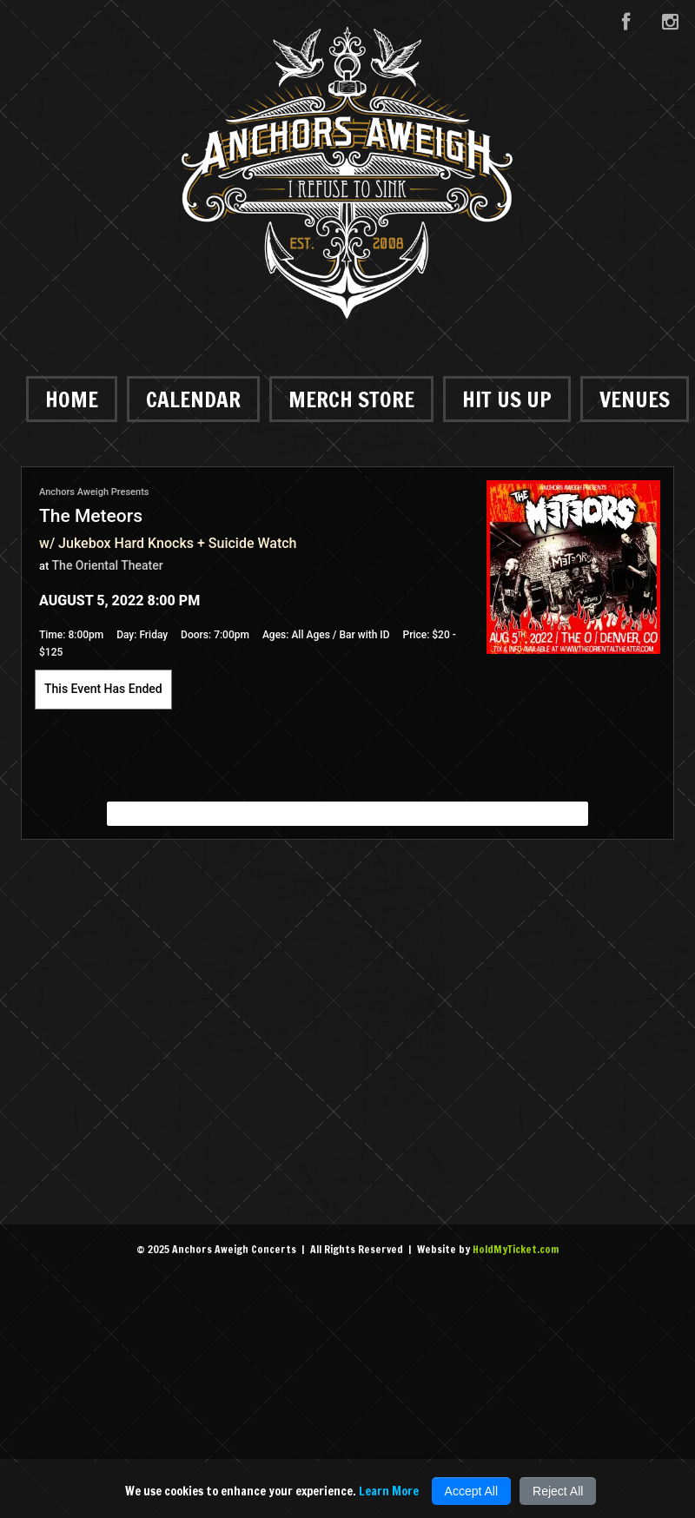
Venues (634, 399)
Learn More (389, 1491)
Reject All (558, 1491)
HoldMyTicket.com (516, 1249)
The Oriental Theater (107, 565)
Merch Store (351, 399)
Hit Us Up (507, 399)
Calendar (193, 399)
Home (71, 399)
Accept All (471, 1491)
